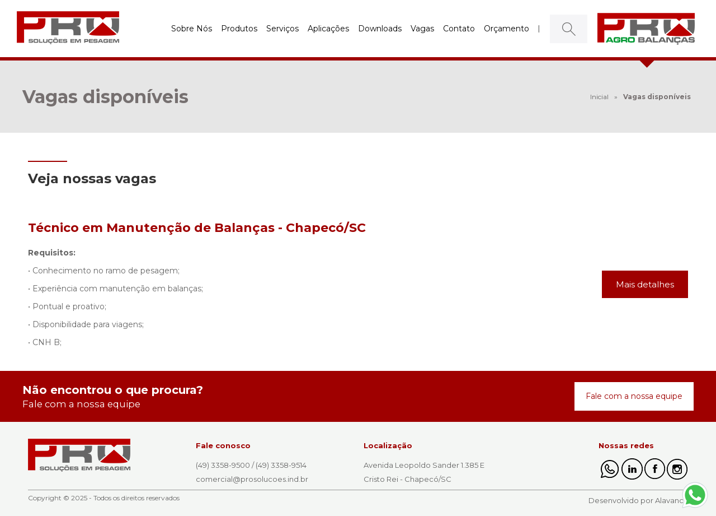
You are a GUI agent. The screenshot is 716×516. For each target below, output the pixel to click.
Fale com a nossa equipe (634, 396)
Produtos (239, 29)
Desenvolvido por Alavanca (638, 500)
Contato (459, 29)
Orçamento (506, 29)
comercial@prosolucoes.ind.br (252, 479)
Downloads (380, 29)
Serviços (282, 29)
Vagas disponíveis (657, 96)
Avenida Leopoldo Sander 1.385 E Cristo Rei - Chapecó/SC (424, 472)
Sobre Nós (191, 29)
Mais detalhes (645, 284)
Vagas (422, 29)
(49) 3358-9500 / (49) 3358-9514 (251, 465)
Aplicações (328, 29)
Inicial (599, 96)
